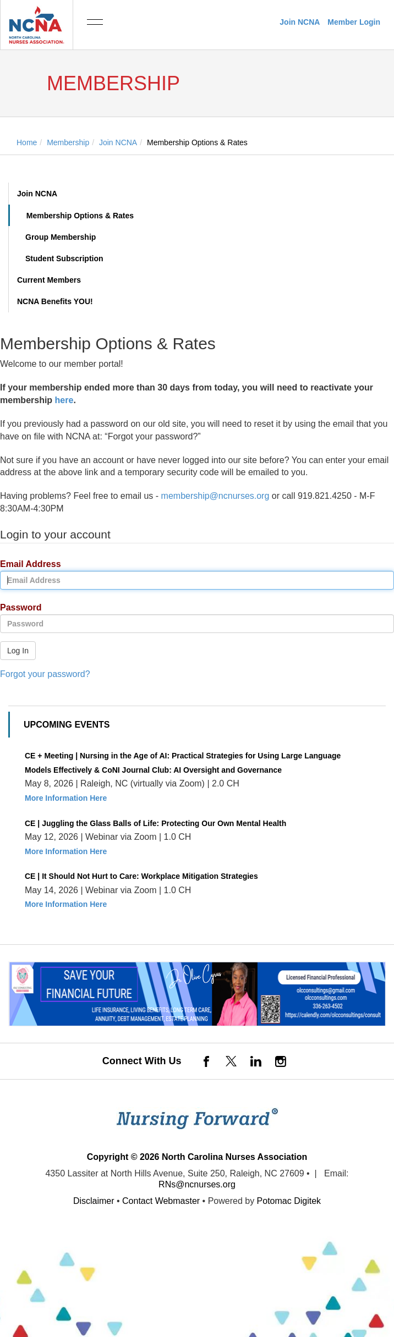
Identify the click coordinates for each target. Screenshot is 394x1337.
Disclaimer (93, 1201)
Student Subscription (64, 258)
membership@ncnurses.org (215, 495)
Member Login (353, 22)
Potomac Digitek (289, 1201)
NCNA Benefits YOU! (55, 301)
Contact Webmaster (161, 1201)
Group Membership (60, 237)
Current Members (49, 280)
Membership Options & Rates (80, 215)
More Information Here (66, 798)
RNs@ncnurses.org (197, 1184)
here (64, 400)
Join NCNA (300, 22)
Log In (18, 650)
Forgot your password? (45, 674)
